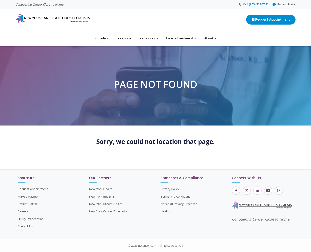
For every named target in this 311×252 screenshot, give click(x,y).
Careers (23, 211)
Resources (148, 38)
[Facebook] (236, 190)
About (210, 38)
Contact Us (25, 226)
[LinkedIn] (257, 190)
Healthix (166, 211)
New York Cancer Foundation (108, 211)
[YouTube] (268, 190)
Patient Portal (284, 4)
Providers (101, 38)
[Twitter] (247, 190)
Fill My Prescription (30, 219)
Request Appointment (271, 19)
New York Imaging (101, 196)
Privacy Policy (169, 189)
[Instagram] (279, 190)
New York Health (100, 189)
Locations (123, 38)
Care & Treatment (181, 38)
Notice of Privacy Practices (178, 204)
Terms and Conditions (175, 196)
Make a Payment (29, 196)
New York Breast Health (105, 204)
